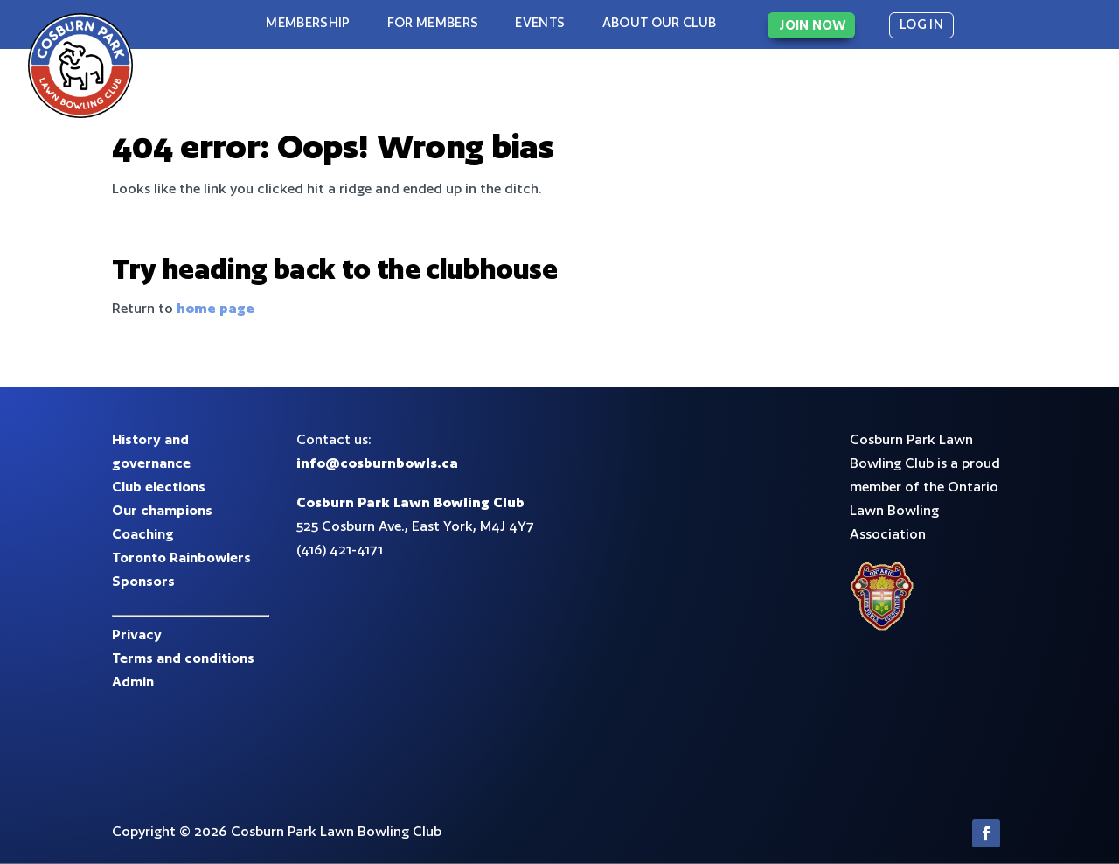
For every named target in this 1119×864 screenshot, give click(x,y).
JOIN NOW (812, 24)
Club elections (158, 486)
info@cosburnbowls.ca (377, 463)
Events (540, 22)
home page (215, 308)
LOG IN (921, 24)
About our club (659, 22)
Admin (133, 681)
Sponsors (143, 581)
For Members (433, 22)
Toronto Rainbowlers (181, 557)
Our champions (162, 510)
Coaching (143, 534)
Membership (308, 22)
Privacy (137, 634)
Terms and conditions (183, 658)
